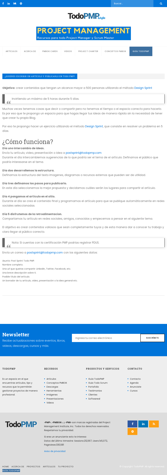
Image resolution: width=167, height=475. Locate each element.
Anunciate (135, 386)
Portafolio (93, 386)
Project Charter (88, 51)
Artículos (12, 51)
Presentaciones (55, 398)
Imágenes (52, 394)
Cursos (134, 390)
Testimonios (95, 390)
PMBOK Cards (50, 51)
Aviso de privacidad (54, 451)
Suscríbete (152, 338)
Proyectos (33, 466)
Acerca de (30, 51)
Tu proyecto (66, 466)
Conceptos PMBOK (115, 51)
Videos (68, 51)
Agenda (134, 382)
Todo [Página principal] (83, 16)
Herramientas (54, 390)
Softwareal (94, 398)
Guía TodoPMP (141, 51)
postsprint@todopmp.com (84, 153)
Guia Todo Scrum (98, 382)
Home (5, 466)
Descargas (52, 386)
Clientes (92, 394)
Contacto (135, 378)
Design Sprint (143, 88)
